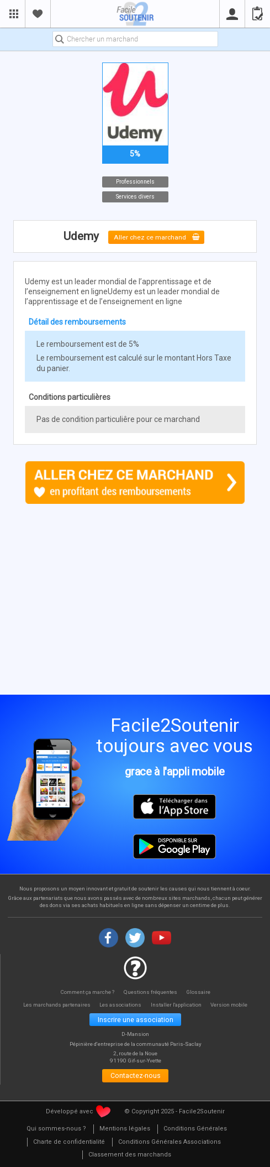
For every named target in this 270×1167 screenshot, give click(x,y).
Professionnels (135, 181)
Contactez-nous (135, 1078)
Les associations (120, 1005)
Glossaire (200, 992)
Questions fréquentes (151, 992)
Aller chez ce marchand (156, 237)
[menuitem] (56, 1132)
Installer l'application (179, 1005)
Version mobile (235, 1005)
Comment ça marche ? (85, 992)
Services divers (135, 196)
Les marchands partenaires (53, 1005)
